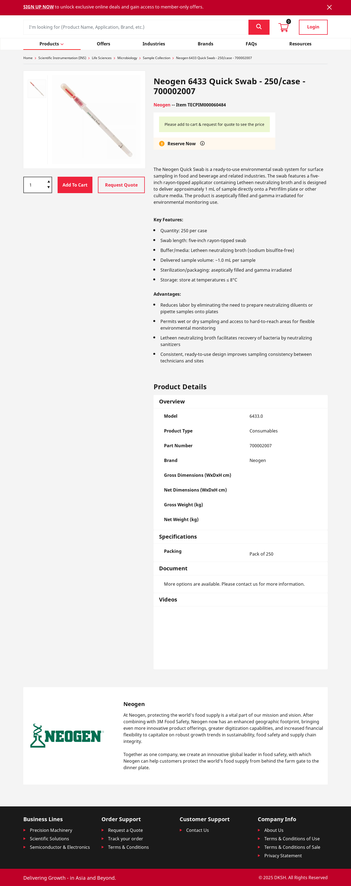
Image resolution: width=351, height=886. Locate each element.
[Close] (329, 7)
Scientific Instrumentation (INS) (62, 58)
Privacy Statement (283, 856)
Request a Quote (125, 830)
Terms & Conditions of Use (292, 839)
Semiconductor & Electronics (60, 847)
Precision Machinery (51, 830)
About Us (274, 830)
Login (313, 27)
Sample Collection (156, 58)
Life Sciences (102, 58)
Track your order (125, 839)
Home (28, 58)
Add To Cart (75, 185)
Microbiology (127, 58)
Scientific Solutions (49, 839)
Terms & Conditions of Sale (292, 847)
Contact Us (197, 830)
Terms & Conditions (128, 847)
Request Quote (121, 185)
